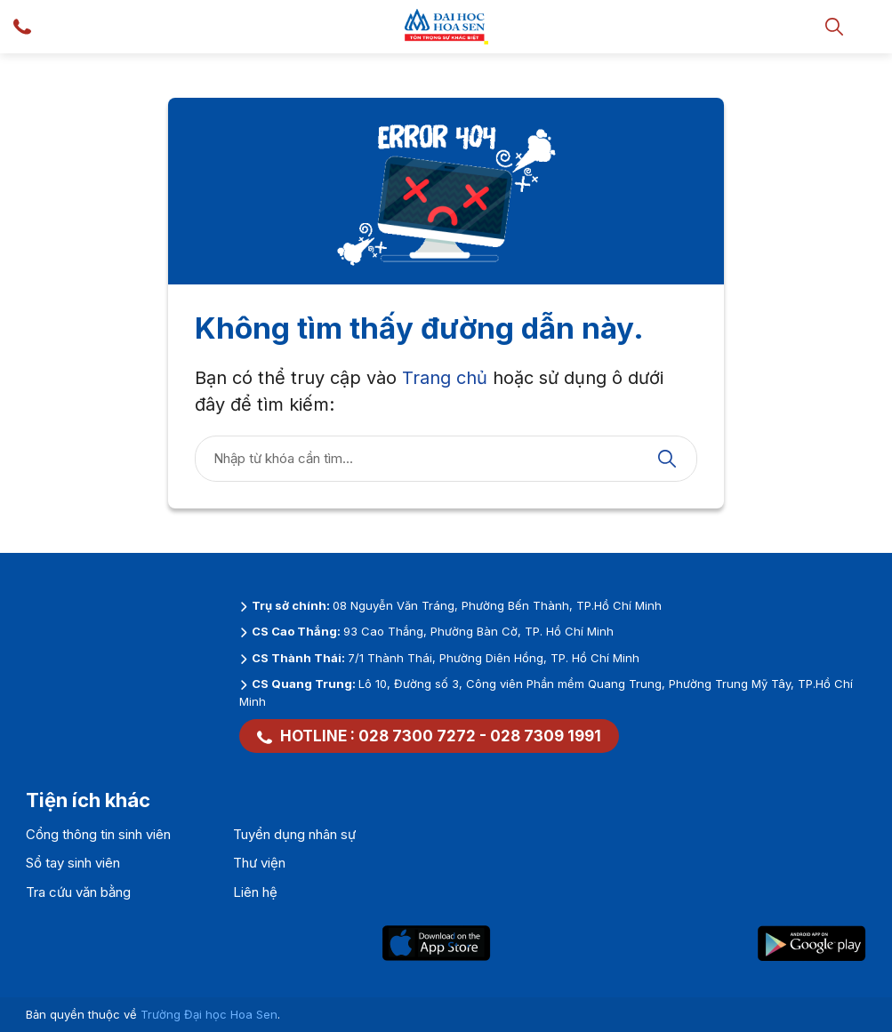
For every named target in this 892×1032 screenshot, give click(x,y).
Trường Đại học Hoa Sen (209, 1014)
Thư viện (259, 862)
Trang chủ (444, 377)
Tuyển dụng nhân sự (294, 834)
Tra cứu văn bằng (78, 892)
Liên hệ (255, 892)
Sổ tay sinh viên (73, 862)
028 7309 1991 (545, 736)
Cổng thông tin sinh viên (98, 834)
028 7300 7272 (417, 736)
